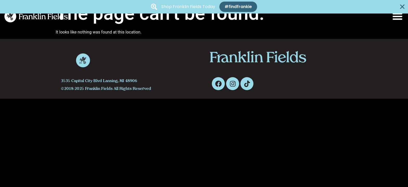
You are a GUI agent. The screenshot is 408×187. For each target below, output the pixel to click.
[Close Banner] (402, 7)
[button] (398, 16)
